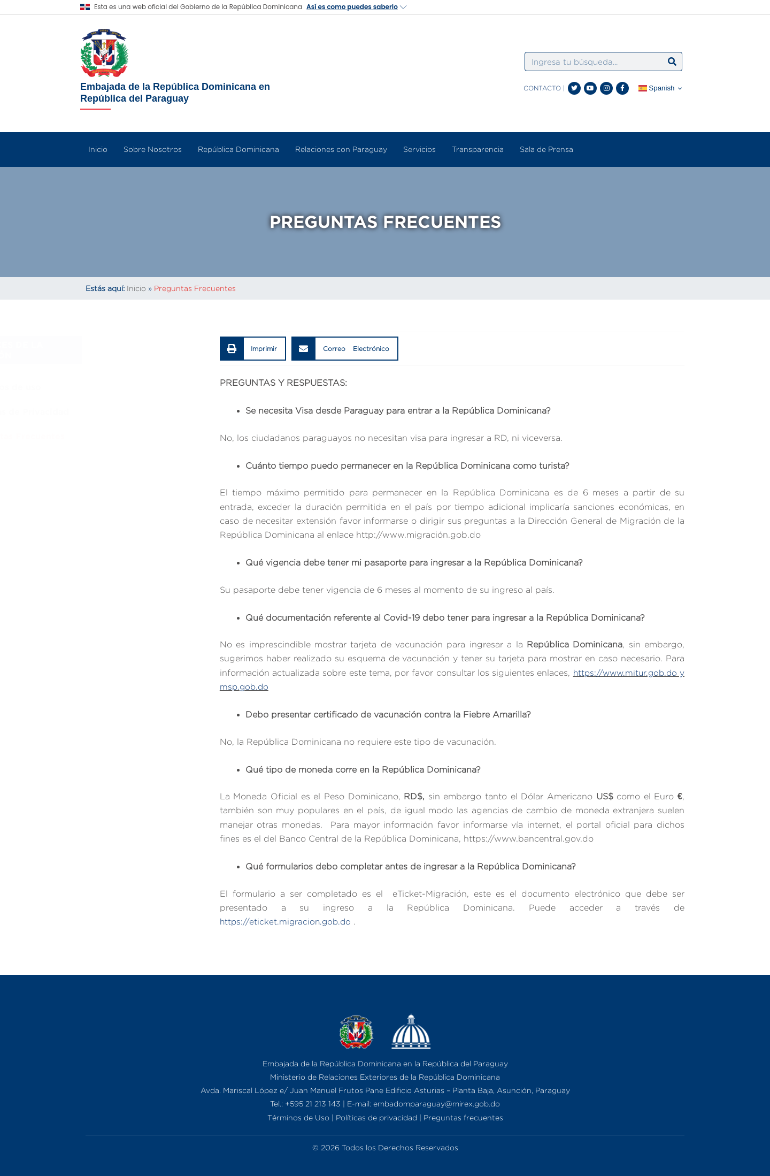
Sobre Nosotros (153, 149)
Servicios (419, 149)
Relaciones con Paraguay (341, 149)
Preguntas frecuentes (463, 1117)
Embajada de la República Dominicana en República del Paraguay (175, 92)
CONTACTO (542, 88)
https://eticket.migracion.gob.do (287, 921)
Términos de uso (127, 387)
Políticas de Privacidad (141, 411)
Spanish (656, 88)
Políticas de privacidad (376, 1117)
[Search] (672, 61)
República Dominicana (238, 149)
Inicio (97, 149)
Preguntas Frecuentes (139, 436)
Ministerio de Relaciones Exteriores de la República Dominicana (385, 1077)
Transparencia (478, 149)
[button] (253, 349)
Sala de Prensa (546, 149)
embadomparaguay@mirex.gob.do (436, 1103)
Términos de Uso (298, 1117)
